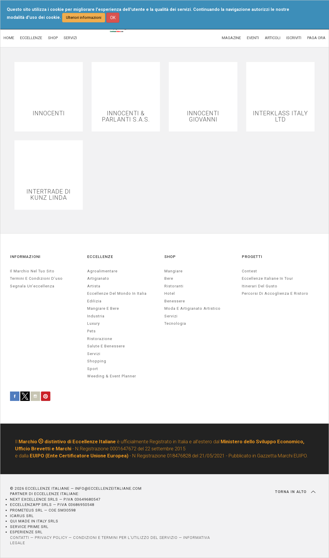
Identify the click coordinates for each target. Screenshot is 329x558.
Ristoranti (173, 286)
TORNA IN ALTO (295, 492)
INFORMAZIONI (25, 256)
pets (91, 331)
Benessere (174, 301)
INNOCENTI (49, 113)
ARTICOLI (272, 38)
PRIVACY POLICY (51, 537)
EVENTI (253, 38)
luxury (93, 323)
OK (112, 17)
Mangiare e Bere (103, 308)
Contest (249, 271)
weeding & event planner (111, 376)
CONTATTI (19, 537)
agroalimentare (102, 271)
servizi (93, 354)
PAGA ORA (316, 38)
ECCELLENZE (31, 38)
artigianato (98, 278)
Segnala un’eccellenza (32, 286)
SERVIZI (70, 38)
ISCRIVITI (293, 38)
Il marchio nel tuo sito (32, 271)
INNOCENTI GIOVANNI (203, 116)
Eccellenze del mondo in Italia (117, 293)
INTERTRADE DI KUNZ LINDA (49, 195)
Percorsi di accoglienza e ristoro (275, 293)
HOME (9, 38)
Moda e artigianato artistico (192, 308)
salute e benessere (106, 346)
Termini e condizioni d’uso (36, 278)
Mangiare (173, 271)
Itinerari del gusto (259, 286)
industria (96, 316)
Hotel (169, 293)
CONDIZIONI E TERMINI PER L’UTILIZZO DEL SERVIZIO (125, 537)
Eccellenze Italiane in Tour (267, 278)
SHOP (53, 38)
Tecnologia (175, 323)
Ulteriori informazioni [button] (83, 17)
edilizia (94, 301)
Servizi (171, 316)
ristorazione (99, 339)
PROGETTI (252, 256)
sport (92, 369)
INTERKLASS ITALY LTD (280, 116)
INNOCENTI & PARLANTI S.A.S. (126, 116)
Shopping (96, 361)
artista (93, 286)
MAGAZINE (231, 38)
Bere (168, 278)
